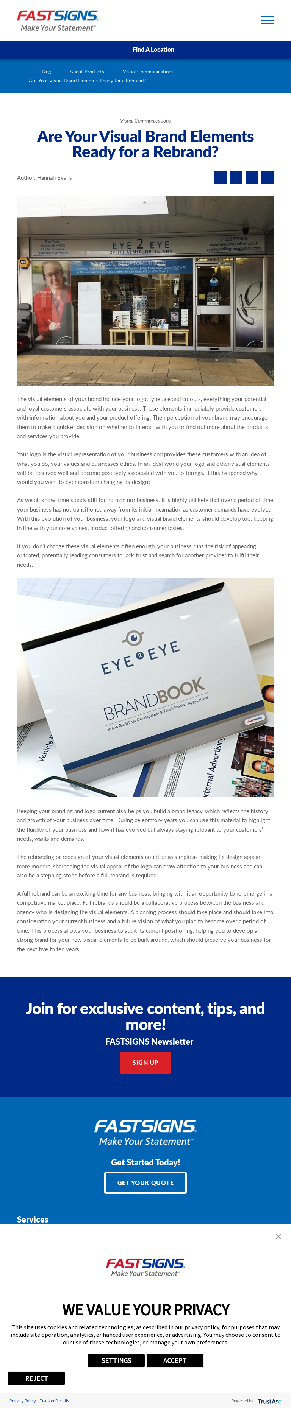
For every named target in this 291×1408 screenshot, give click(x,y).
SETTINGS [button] (116, 1360)
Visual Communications (148, 71)
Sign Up (145, 1062)
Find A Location (145, 49)
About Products (87, 71)
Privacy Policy (22, 1400)
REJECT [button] (36, 1378)
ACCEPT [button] (174, 1360)
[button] (278, 1236)
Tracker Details (54, 1400)
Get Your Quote (145, 1182)
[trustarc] (269, 1400)
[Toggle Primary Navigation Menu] (267, 20)
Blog (47, 71)
